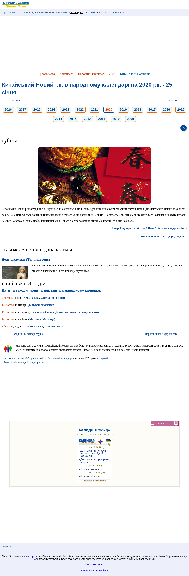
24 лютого (8, 319)
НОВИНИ (62, 12)
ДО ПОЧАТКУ (9, 12)
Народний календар (91, 74)
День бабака (31, 297)
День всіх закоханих (41, 304)
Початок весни (33, 326)
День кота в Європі (41, 312)
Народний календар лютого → (163, 333)
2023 (65, 109)
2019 (123, 109)
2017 (152, 109)
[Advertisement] (94, 44)
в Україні (102, 358)
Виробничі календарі (59, 358)
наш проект (32, 556)
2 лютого (7, 297)
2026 (8, 109)
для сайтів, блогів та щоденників (94, 434)
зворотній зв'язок (94, 564)
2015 (180, 109)
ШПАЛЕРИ (117, 12)
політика (7, 546)
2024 (51, 109)
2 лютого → (174, 100)
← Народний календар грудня (25, 333)
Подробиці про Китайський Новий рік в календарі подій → (149, 228)
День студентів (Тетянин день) (26, 259)
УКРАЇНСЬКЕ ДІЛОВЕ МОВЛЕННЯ (36, 12)
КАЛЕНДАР (76, 12)
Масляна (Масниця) (42, 319)
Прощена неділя (55, 326)
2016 (166, 109)
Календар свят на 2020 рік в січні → (25, 358)
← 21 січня (14, 100)
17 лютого (8, 312)
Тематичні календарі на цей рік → (24, 362)
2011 (101, 119)
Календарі (66, 74)
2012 (87, 119)
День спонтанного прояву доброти (77, 312)
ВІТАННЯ (90, 12)
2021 (94, 109)
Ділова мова (47, 74)
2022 (80, 109)
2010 (116, 119)
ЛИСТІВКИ (103, 12)
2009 (130, 119)
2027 (22, 109)
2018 (137, 109)
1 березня (7, 326)
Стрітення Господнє (53, 297)
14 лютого (8, 304)
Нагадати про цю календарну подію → (163, 236)
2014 (58, 119)
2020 (112, 74)
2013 (72, 119)
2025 (36, 109)
